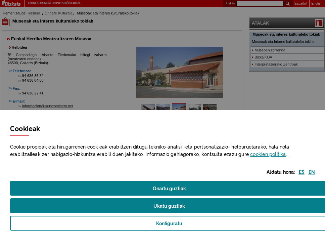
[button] (302, 171)
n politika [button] (268, 154)
